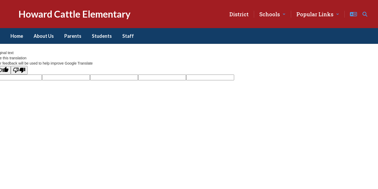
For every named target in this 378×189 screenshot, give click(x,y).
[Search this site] (365, 14)
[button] (272, 14)
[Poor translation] (19, 70)
